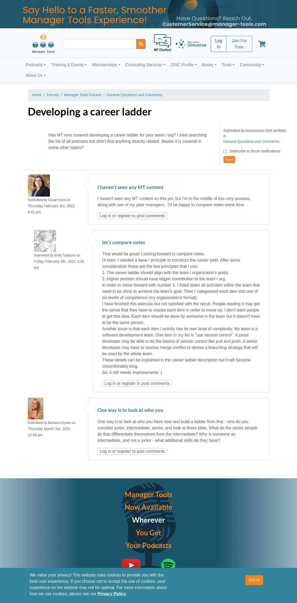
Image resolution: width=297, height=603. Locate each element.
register (124, 215)
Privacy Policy (112, 596)
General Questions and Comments (135, 95)
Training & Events (67, 65)
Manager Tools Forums (82, 95)
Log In (218, 43)
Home (37, 95)
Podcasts (34, 65)
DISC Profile (182, 65)
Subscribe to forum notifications (254, 151)
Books (207, 65)
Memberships (104, 65)
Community (250, 65)
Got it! (254, 582)
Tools (227, 65)
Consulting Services (144, 65)
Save (229, 159)
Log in (105, 215)
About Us (34, 75)
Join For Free (239, 43)
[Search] (141, 44)
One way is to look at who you (130, 410)
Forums (53, 95)
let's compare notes (123, 242)
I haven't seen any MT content (130, 187)
